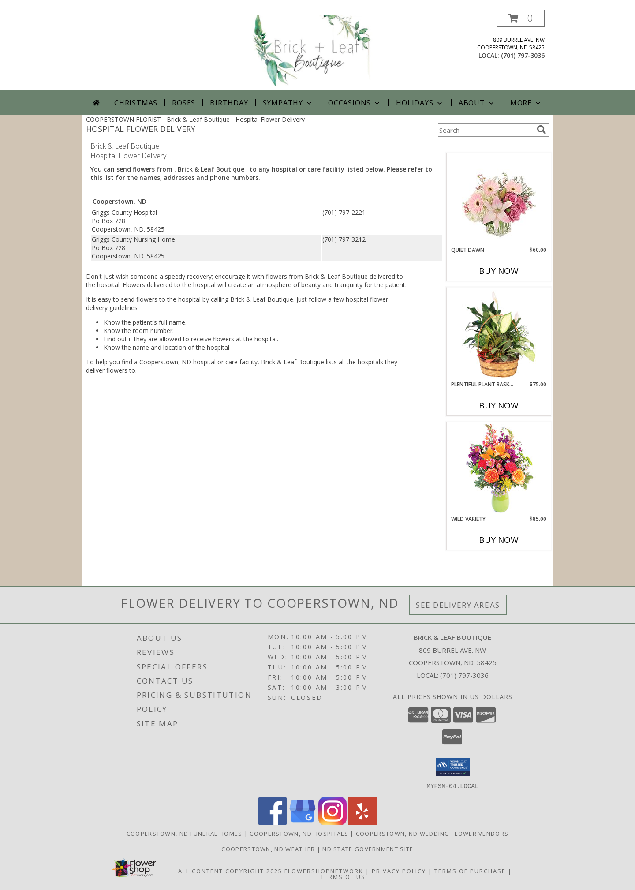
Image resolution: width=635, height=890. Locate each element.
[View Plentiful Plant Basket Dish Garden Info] (499, 334)
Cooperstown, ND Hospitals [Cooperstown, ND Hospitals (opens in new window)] (299, 833)
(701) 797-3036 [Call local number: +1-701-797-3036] (523, 55)
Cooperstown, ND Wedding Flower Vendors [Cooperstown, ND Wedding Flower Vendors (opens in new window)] (432, 833)
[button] (521, 18)
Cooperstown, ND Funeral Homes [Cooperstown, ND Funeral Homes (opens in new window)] (185, 833)
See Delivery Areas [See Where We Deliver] (458, 605)
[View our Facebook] (272, 822)
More (526, 103)
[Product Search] (485, 130)
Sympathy (288, 103)
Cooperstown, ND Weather (268, 849)
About (477, 103)
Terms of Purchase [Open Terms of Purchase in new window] (470, 871)
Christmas (135, 103)
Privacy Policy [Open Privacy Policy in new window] (399, 871)
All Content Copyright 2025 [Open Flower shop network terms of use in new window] (230, 871)
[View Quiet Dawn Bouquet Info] (499, 199)
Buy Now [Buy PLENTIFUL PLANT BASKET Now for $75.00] (499, 405)
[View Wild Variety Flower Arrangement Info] (499, 468)
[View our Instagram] (332, 822)
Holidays (420, 103)
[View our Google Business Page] (302, 822)
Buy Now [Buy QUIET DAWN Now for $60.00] (499, 271)
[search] (541, 130)
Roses (183, 103)
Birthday (229, 103)
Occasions (354, 103)
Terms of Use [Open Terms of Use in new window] (345, 876)
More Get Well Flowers (486, 146)
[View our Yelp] (362, 822)
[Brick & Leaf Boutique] (318, 50)
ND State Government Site (367, 849)
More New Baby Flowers (485, 564)
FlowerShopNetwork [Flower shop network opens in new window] (323, 871)
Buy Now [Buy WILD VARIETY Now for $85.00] (499, 540)
